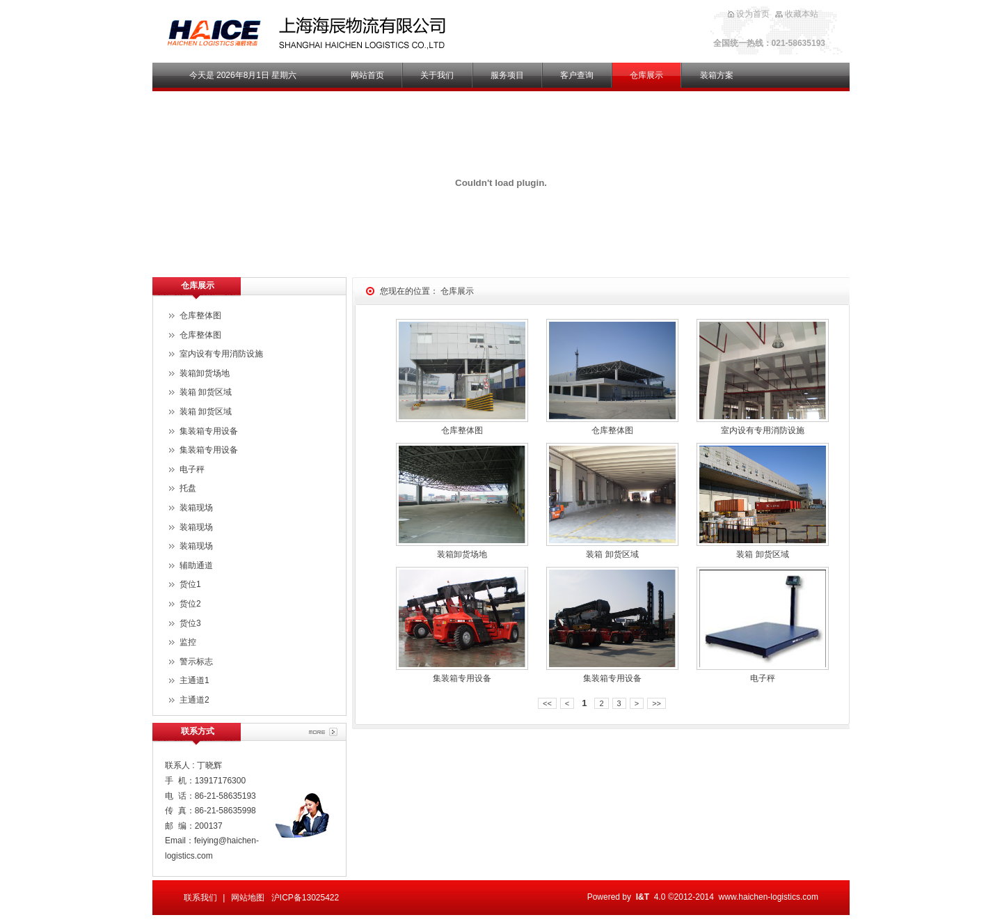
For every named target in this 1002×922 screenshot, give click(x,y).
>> (656, 703)
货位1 (190, 584)
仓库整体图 (462, 430)
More (323, 732)
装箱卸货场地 (462, 554)
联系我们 (200, 898)
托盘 (188, 488)
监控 (188, 642)
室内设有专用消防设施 (762, 430)
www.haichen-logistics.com (768, 897)
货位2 (190, 604)
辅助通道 (196, 565)
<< (547, 703)
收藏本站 (801, 14)
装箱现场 (196, 508)
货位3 (190, 623)
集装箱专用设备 (462, 678)
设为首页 (753, 14)
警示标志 (196, 661)
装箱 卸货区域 (612, 554)
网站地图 (247, 898)
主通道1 (194, 680)
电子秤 (762, 678)
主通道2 (194, 700)
